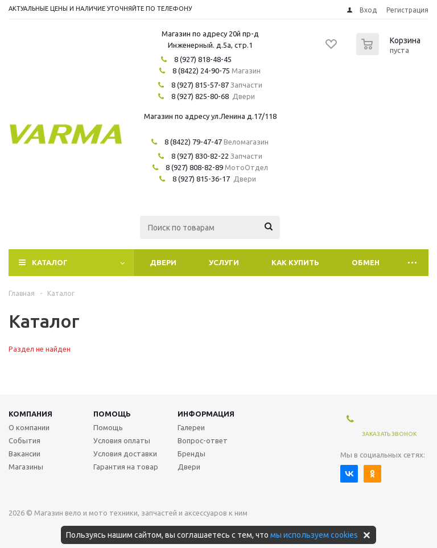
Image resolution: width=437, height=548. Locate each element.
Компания (30, 414)
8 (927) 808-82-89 (194, 167)
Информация (206, 414)
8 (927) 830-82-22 (200, 156)
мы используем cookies (314, 534)
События (24, 440)
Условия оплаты (121, 440)
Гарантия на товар (125, 467)
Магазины (26, 467)
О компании (29, 427)
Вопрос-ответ (203, 440)
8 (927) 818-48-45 (203, 59)
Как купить (295, 262)
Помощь (112, 414)
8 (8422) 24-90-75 (201, 71)
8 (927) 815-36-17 (201, 179)
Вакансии (24, 454)
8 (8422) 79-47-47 (193, 142)
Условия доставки (125, 454)
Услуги (224, 262)
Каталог (50, 262)
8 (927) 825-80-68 (200, 96)
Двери (163, 262)
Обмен (366, 262)
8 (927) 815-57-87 (200, 85)
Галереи (191, 427)
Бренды (191, 454)
